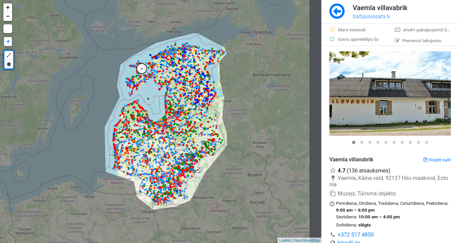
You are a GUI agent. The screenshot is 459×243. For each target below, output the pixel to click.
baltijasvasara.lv (371, 16)
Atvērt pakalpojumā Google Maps (427, 29)
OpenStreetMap (306, 240)
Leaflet (284, 240)
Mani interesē (347, 29)
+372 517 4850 (356, 235)
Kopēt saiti (437, 159)
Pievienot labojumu (418, 40)
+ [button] (8, 8)
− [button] (8, 16)
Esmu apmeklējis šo (354, 39)
